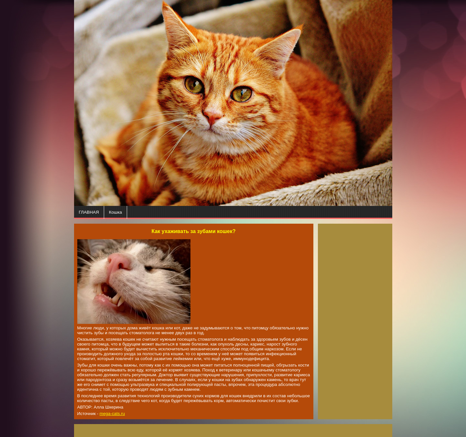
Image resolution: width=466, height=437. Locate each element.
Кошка (115, 212)
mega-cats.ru (112, 413)
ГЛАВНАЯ (89, 212)
